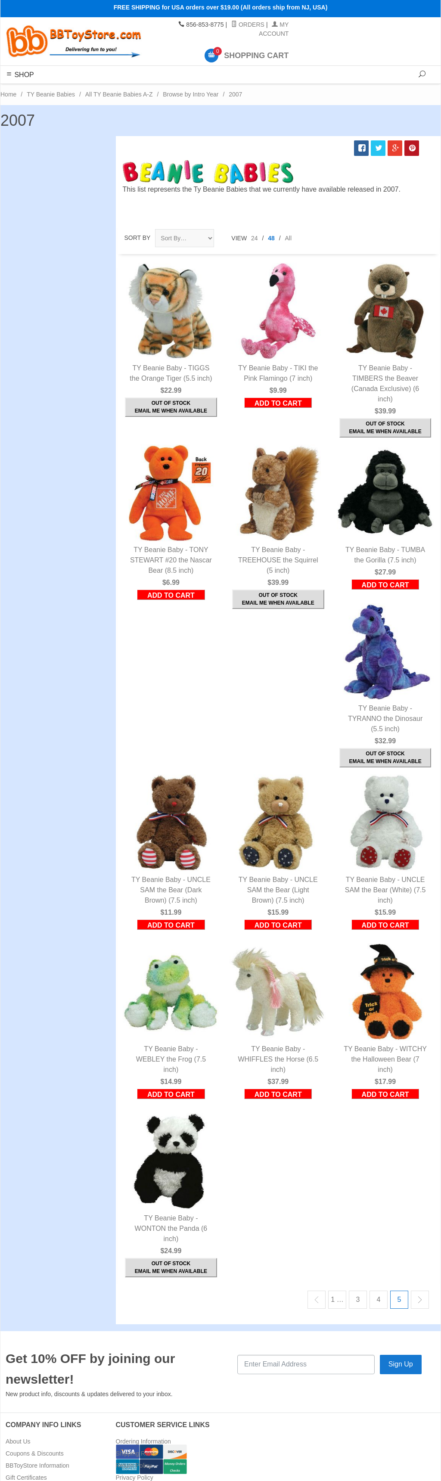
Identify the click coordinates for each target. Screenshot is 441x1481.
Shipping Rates (136, 1453)
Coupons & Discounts (35, 1453)
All (288, 238)
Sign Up (400, 1364)
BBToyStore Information (37, 1465)
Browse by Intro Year (190, 94)
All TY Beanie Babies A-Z (119, 94)
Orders (247, 24)
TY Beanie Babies (51, 94)
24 (254, 238)
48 (271, 238)
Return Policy (134, 1465)
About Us (18, 1441)
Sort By (137, 237)
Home (8, 94)
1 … (337, 1299)
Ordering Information (143, 1441)
